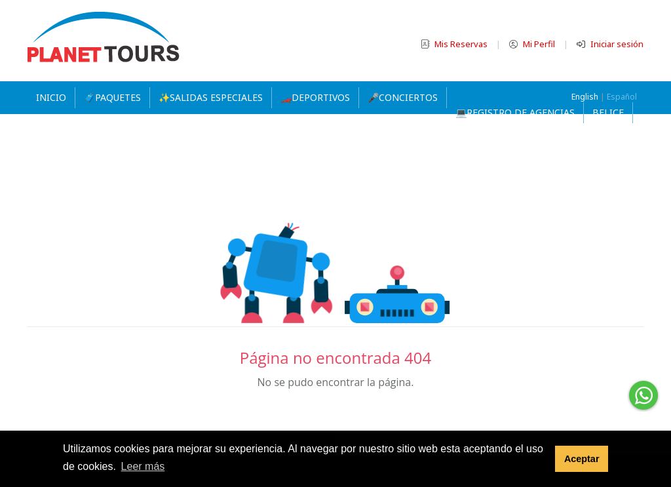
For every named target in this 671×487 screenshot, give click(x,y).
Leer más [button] (143, 466)
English (584, 96)
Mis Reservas (455, 44)
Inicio (51, 97)
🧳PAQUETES (112, 97)
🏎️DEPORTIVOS (315, 97)
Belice (608, 112)
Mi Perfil (533, 44)
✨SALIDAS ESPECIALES (211, 97)
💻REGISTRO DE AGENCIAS (515, 112)
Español (622, 96)
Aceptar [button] (582, 459)
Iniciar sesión (610, 44)
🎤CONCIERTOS (403, 97)
